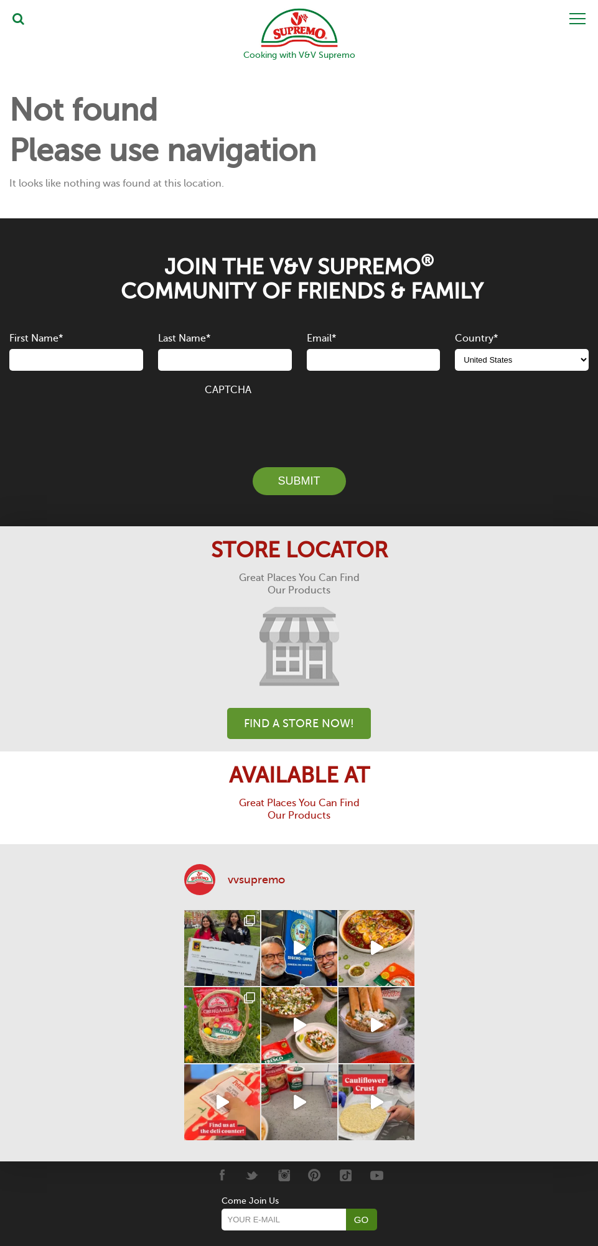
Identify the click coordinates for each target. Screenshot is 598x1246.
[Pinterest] (314, 1175)
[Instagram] (283, 1175)
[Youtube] (376, 1175)
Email (321, 338)
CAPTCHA (228, 390)
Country (476, 338)
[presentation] (299, 424)
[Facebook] (221, 1175)
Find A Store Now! (299, 723)
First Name (36, 338)
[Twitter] (252, 1175)
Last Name (184, 338)
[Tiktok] (345, 1175)
